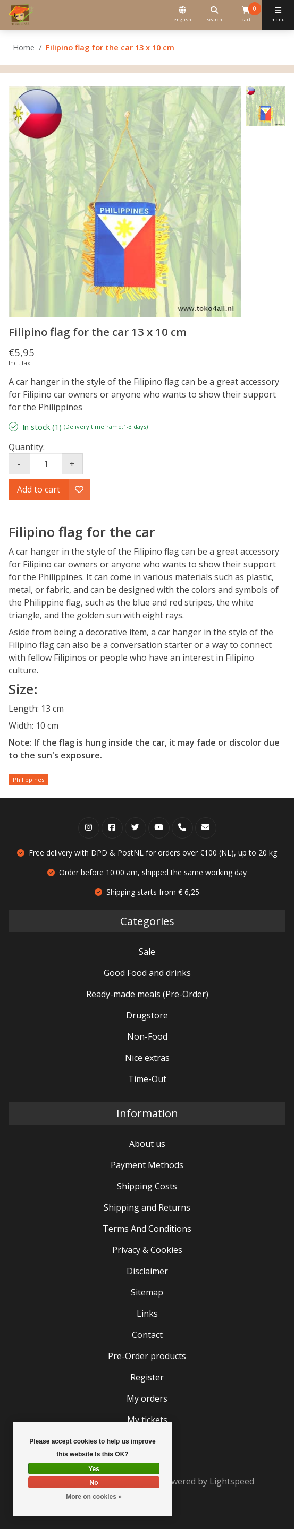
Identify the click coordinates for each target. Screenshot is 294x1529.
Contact (147, 1335)
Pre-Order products (147, 1356)
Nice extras (147, 1058)
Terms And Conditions (147, 1228)
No (94, 1483)
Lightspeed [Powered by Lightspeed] (231, 1481)
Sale (147, 951)
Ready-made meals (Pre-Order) (147, 994)
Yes (93, 1469)
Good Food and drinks (147, 973)
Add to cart (38, 489)
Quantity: (27, 447)
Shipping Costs (147, 1186)
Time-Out (147, 1079)
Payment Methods (147, 1165)
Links (147, 1313)
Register (147, 1377)
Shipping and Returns (147, 1207)
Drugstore (147, 1015)
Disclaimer (147, 1271)
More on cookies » (94, 1496)
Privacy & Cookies (147, 1250)
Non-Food (147, 1036)
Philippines (28, 779)
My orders (147, 1398)
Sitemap (147, 1292)
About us (147, 1144)
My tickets (147, 1420)
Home (24, 47)
